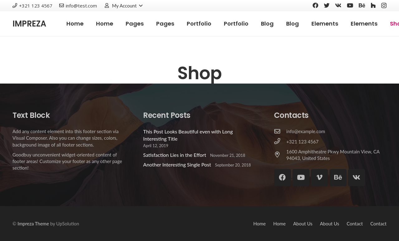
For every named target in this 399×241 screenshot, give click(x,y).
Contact (355, 223)
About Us (302, 223)
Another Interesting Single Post (177, 164)
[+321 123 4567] (280, 141)
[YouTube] (350, 5)
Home (259, 223)
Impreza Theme (33, 223)
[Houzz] (373, 5)
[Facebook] (315, 5)
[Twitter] (326, 5)
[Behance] (362, 5)
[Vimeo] (319, 177)
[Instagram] (384, 5)
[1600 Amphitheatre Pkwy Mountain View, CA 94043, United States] (280, 155)
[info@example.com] (280, 131)
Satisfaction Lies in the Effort (174, 155)
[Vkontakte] (338, 5)
